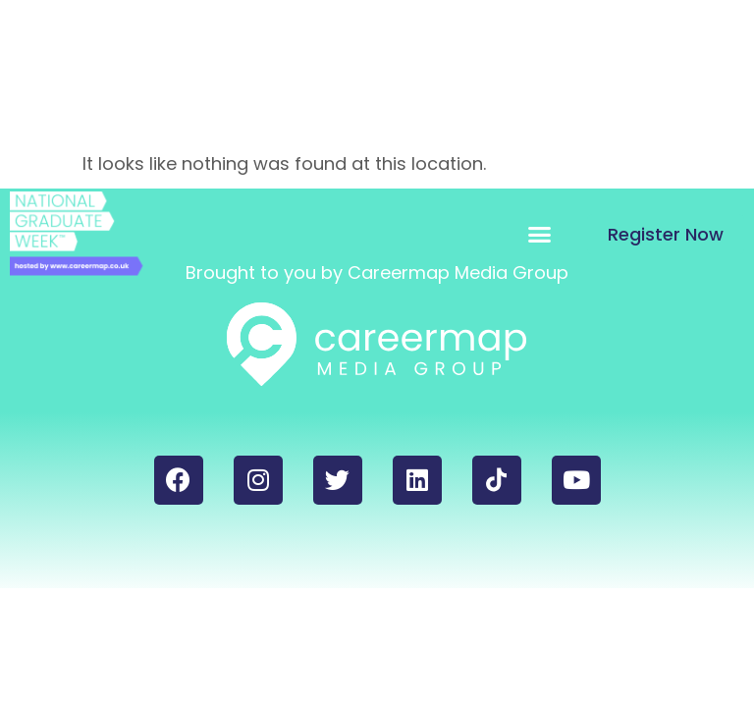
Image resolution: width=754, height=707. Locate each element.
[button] (540, 233)
